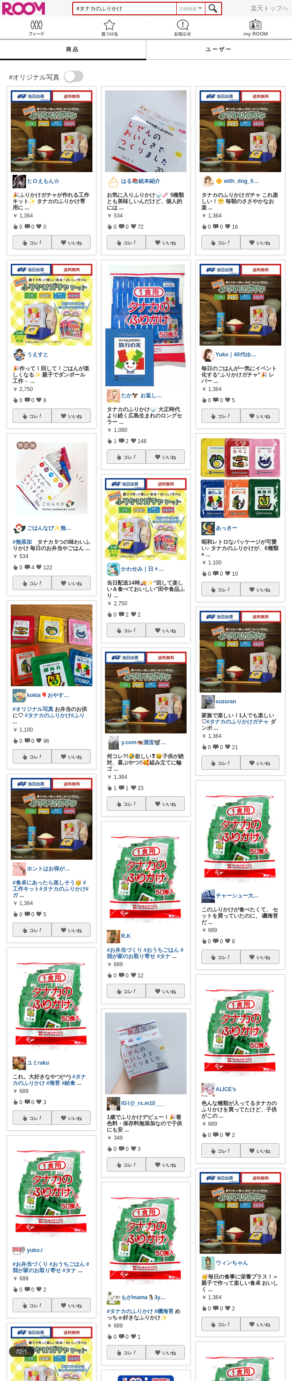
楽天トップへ (269, 8)
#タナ (69, 1270)
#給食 (68, 1083)
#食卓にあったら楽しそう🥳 (47, 882)
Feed (36, 28)
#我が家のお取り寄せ (51, 1267)
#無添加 (22, 542)
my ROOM (255, 28)
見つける (109, 28)
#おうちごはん (67, 1264)
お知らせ (182, 28)
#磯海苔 (164, 1311)
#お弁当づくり (30, 1264)
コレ (36, 242)
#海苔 (53, 1083)
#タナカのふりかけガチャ (238, 722)
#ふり (78, 715)
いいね (75, 242)
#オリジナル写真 (33, 709)
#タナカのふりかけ (48, 715)
